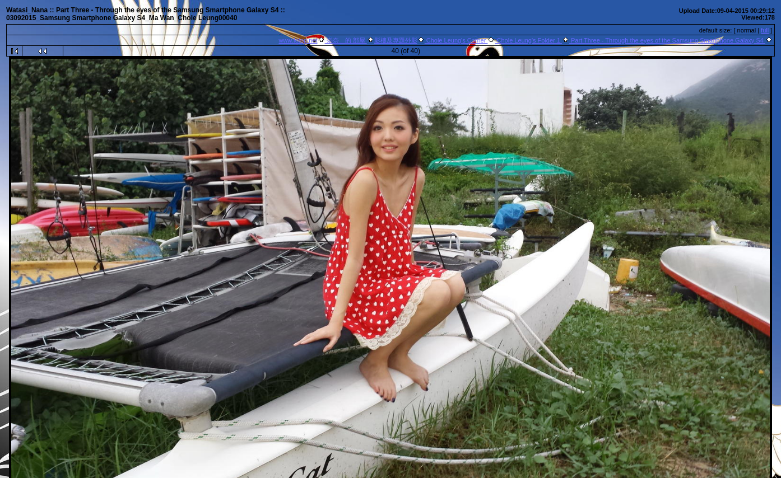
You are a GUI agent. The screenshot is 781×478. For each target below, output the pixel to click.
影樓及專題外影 (395, 40)
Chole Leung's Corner (456, 40)
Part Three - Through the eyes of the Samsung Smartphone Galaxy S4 (667, 40)
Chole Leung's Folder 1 (528, 40)
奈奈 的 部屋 (346, 40)
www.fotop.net (297, 40)
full (765, 30)
